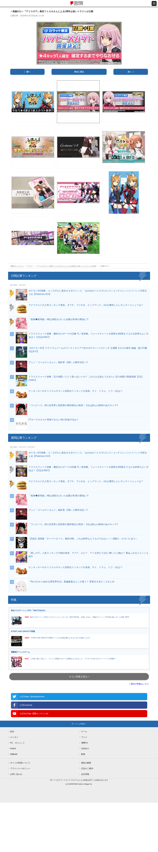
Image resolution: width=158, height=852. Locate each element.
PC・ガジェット (17, 792)
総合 (12, 781)
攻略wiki (13, 803)
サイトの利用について (20, 812)
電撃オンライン (17, 315)
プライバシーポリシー (20, 818)
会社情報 (85, 823)
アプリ (30, 315)
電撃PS (84, 792)
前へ (28, 121)
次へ (130, 121)
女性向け (85, 798)
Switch (13, 798)
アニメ (84, 786)
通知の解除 (86, 812)
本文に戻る (79, 121)
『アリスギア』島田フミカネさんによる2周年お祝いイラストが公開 (65, 315)
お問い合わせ (16, 823)
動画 (83, 803)
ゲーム (84, 781)
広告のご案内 (87, 818)
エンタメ (14, 786)
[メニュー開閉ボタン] (154, 3)
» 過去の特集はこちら (139, 733)
